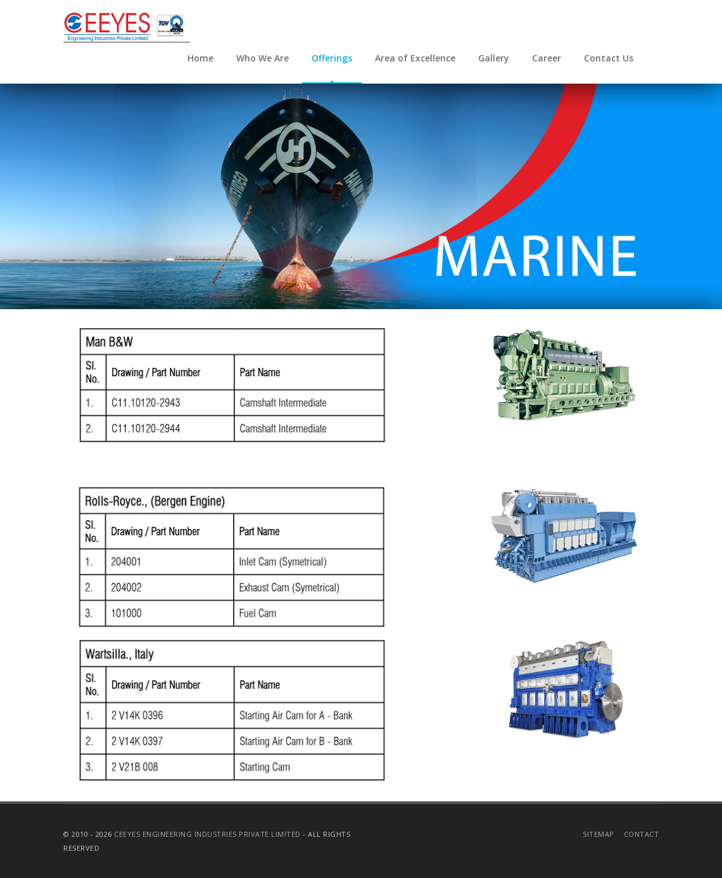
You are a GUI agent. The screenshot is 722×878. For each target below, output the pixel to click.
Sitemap (598, 834)
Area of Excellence (415, 58)
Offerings (332, 58)
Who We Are (262, 58)
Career (546, 58)
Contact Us (608, 58)
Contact (641, 834)
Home (200, 58)
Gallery (493, 58)
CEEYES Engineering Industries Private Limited (207, 834)
